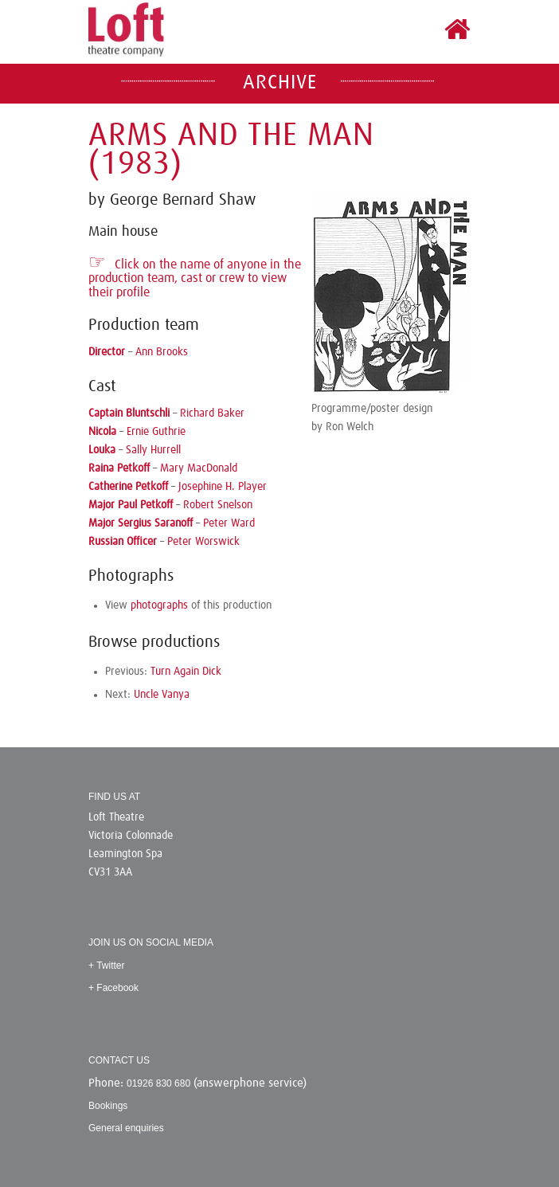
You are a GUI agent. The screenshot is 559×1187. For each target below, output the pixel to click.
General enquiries (126, 1128)
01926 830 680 (158, 1083)
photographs (159, 605)
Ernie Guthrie (156, 431)
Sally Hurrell (153, 450)
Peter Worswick (203, 541)
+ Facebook (113, 987)
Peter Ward (229, 523)
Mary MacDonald (198, 468)
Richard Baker (212, 413)
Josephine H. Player (222, 486)
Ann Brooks (161, 352)
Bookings (107, 1105)
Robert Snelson (217, 505)
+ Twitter (106, 965)
